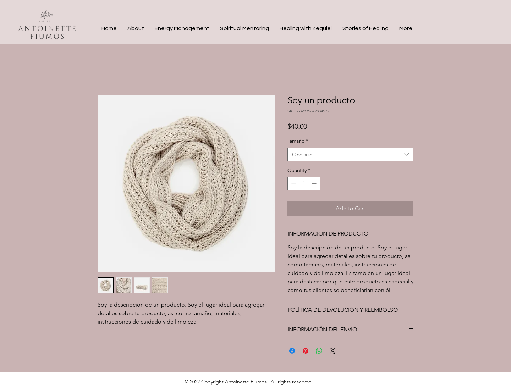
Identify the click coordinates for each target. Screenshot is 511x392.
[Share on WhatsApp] (319, 351)
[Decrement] (293, 183)
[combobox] (350, 154)
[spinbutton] (303, 183)
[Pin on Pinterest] (305, 351)
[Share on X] (332, 351)
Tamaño (297, 141)
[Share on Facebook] (292, 351)
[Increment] (314, 183)
